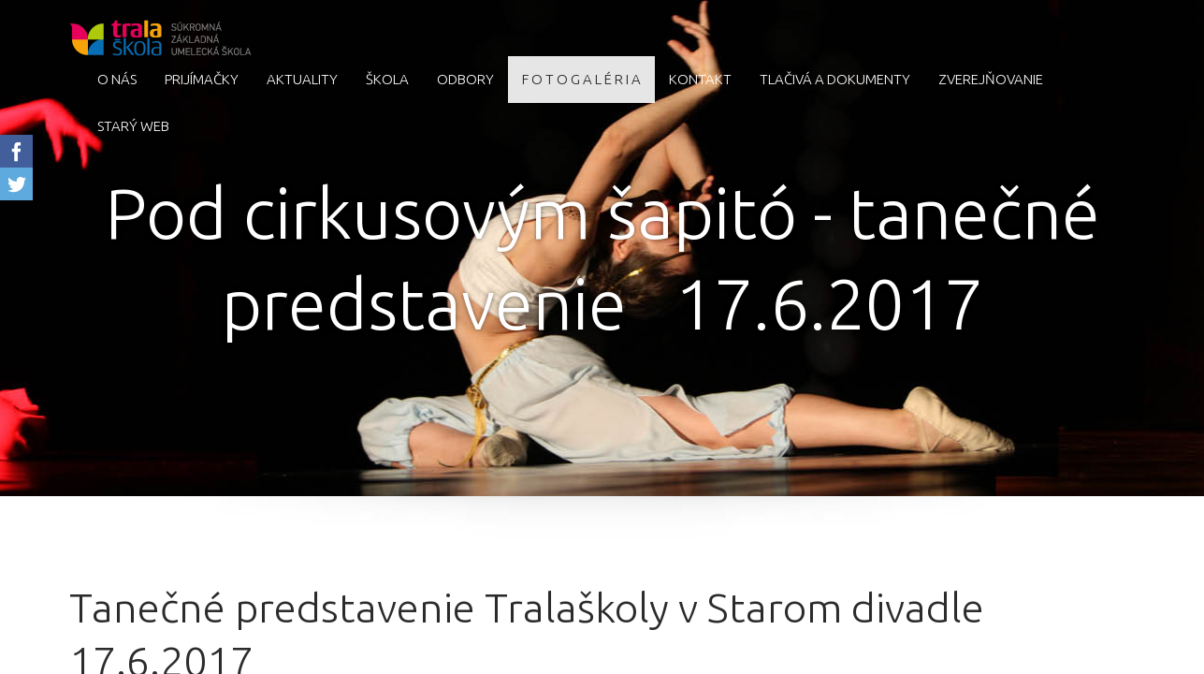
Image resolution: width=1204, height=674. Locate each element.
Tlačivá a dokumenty (835, 79)
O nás (117, 79)
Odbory (465, 79)
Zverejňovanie (990, 79)
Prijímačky (202, 79)
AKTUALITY (302, 79)
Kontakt (700, 79)
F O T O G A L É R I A (581, 79)
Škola (387, 79)
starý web (133, 126)
